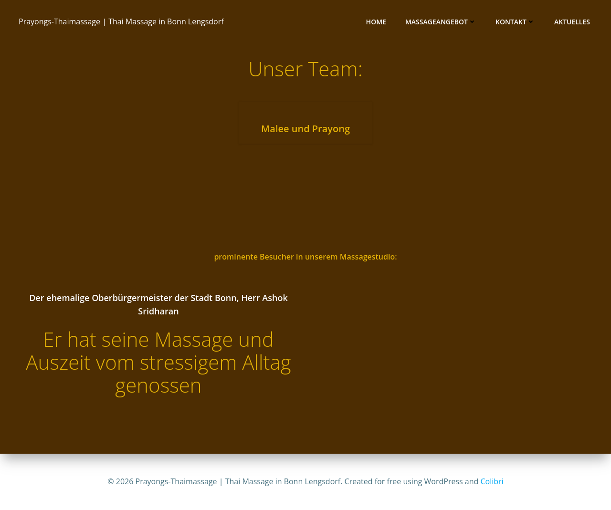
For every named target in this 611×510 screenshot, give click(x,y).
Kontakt (515, 21)
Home (376, 21)
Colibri (492, 481)
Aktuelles (572, 21)
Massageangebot (440, 21)
